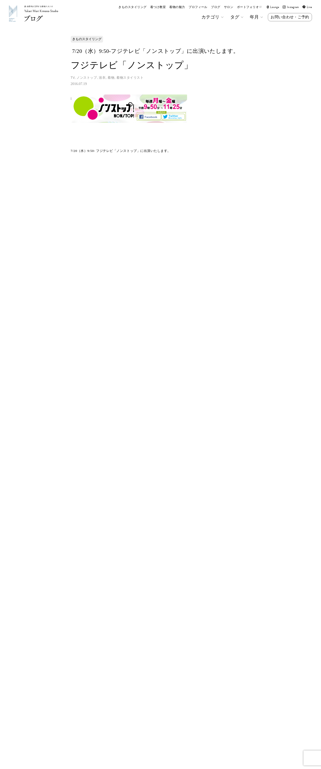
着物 (111, 77)
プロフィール (198, 7)
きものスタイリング (132, 7)
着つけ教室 (158, 7)
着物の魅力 (177, 7)
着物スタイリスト (129, 77)
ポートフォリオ (249, 7)
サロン (228, 7)
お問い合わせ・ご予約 (290, 17)
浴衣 (102, 77)
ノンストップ (86, 77)
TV (73, 77)
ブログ (215, 7)
